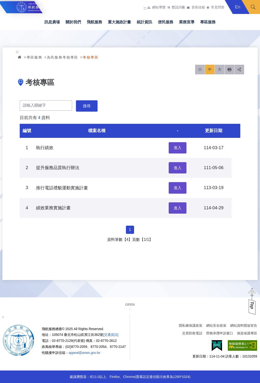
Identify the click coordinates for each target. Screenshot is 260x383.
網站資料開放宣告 (243, 325)
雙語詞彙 (178, 7)
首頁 (20, 57)
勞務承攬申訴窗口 (219, 333)
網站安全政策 (216, 325)
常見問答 (217, 7)
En (237, 7)
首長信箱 (198, 7)
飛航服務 (94, 22)
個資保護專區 (247, 333)
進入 (177, 148)
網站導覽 (159, 7)
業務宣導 (186, 22)
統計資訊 (144, 22)
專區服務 (208, 22)
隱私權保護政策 (190, 325)
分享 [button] (239, 69)
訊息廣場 (52, 22)
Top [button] (252, 305)
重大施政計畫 (119, 22)
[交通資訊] (110, 335)
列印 (229, 69)
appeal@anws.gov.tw (84, 353)
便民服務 (165, 22)
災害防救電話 (192, 333)
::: (145, 8)
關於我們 (73, 22)
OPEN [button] (130, 304)
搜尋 (253, 7)
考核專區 (91, 57)
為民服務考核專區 (62, 57)
